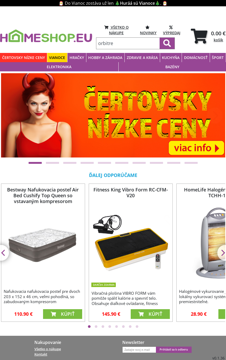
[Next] (215, 116)
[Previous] (11, 116)
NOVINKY (148, 29)
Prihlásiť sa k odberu (174, 349)
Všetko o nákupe (47, 349)
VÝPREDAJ (171, 29)
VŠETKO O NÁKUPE (116, 29)
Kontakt (40, 354)
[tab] (208, 36)
